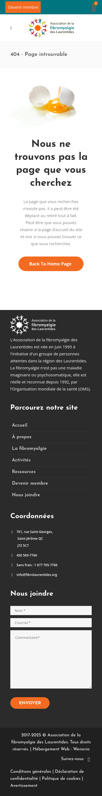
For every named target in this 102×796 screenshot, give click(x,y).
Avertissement (23, 786)
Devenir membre (23, 7)
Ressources (24, 472)
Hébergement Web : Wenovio (61, 749)
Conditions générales (30, 772)
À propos (21, 437)
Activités (21, 460)
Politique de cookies (61, 779)
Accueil (19, 425)
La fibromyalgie (29, 448)
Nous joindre (26, 495)
